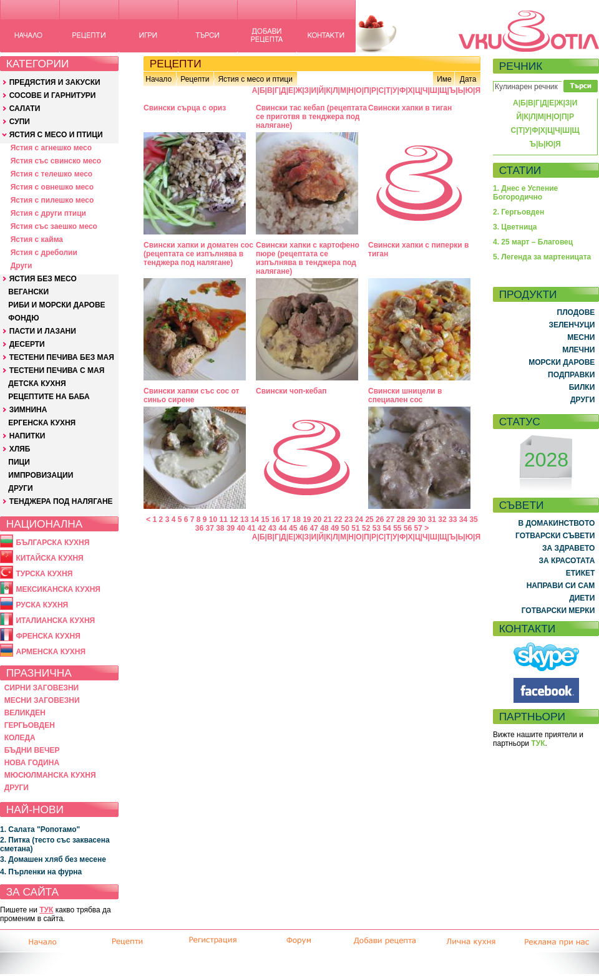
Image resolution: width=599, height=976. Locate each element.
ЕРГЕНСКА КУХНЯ (41, 422)
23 (348, 519)
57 (418, 528)
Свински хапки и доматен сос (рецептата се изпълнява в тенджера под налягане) (198, 254)
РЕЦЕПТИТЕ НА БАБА (48, 396)
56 (408, 528)
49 (335, 528)
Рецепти (194, 79)
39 (230, 528)
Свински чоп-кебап (291, 391)
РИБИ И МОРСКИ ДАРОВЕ (56, 305)
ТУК (46, 910)
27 (390, 519)
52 (366, 528)
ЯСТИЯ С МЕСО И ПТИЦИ (56, 134)
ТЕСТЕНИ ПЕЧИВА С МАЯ (57, 370)
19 (307, 519)
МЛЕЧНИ (578, 349)
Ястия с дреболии (44, 252)
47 (314, 528)
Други (21, 265)
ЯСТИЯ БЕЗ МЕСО (43, 278)
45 (293, 528)
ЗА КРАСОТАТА (567, 560)
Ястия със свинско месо (56, 161)
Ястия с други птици (48, 213)
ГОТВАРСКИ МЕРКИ (558, 610)
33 (453, 519)
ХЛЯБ (20, 449)
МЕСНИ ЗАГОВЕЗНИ (42, 700)
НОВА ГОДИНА (31, 762)
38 (220, 528)
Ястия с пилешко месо (52, 200)
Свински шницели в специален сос (405, 395)
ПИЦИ (19, 462)
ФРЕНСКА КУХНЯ (48, 636)
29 (411, 519)
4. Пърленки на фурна (41, 871)
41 (251, 528)
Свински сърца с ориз (185, 108)
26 (380, 519)
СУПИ (19, 121)
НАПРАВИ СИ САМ (561, 585)
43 (272, 528)
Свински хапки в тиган (410, 108)
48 (324, 528)
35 (473, 519)
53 (377, 528)
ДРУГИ (20, 488)
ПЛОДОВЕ (576, 312)
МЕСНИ (581, 337)
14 (255, 519)
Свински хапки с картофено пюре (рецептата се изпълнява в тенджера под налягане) (307, 258)
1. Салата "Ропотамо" (40, 829)
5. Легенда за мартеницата (542, 257)
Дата (468, 79)
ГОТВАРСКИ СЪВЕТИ (555, 535)
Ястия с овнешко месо (52, 187)
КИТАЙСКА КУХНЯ (49, 558)
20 (317, 519)
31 (432, 519)
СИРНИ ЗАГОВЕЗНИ (41, 688)
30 (421, 519)
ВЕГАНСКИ (28, 291)
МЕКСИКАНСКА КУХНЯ (58, 589)
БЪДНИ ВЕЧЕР (32, 750)
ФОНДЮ (23, 318)
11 (224, 519)
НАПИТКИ (27, 436)
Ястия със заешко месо (54, 226)
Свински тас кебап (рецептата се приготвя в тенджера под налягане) (311, 117)
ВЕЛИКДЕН (25, 712)
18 (296, 519)
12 (234, 519)
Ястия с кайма (37, 239)
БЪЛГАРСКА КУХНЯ (52, 542)
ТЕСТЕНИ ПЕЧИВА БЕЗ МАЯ (61, 357)
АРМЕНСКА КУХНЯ (50, 651)
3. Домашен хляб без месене (53, 859)
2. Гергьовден (518, 212)
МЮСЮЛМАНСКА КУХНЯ (50, 775)
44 (282, 528)
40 (241, 528)
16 (275, 519)
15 (265, 519)
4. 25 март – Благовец (533, 242)
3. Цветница (515, 227)
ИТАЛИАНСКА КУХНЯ (55, 620)
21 (328, 519)
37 (209, 528)
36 (199, 528)
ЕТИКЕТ (580, 573)
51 (355, 528)
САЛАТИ (25, 108)
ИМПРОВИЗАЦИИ (40, 475)
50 (345, 528)
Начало (158, 79)
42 (262, 528)
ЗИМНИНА (28, 409)
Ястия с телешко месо (52, 174)
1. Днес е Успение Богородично (525, 192)
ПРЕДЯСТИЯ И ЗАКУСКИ (54, 82)
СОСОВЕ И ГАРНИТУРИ (52, 95)
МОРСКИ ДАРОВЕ (561, 362)
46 (304, 528)
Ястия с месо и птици (255, 79)
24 (359, 519)
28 (401, 519)
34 (463, 519)
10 (213, 519)
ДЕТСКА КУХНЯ (37, 383)
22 (338, 519)
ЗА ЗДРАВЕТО (568, 548)
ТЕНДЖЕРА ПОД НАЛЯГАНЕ (61, 501)
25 (369, 519)
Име (444, 79)
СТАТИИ (520, 170)
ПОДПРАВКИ (571, 374)
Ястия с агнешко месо (51, 147)
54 (386, 528)
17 (286, 519)
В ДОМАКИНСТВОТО (556, 523)
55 (397, 528)
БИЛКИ (582, 387)
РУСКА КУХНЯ (42, 605)
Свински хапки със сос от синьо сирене (191, 395)
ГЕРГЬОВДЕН (29, 725)
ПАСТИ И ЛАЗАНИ (42, 331)
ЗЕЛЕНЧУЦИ (571, 325)
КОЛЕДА (20, 737)
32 (442, 519)
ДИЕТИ (582, 598)
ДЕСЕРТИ (27, 344)
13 (244, 519)
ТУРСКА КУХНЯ (44, 573)
